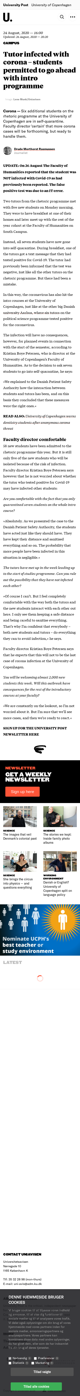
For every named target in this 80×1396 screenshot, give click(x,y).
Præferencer (48, 1358)
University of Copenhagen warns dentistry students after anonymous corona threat (39, 422)
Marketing (44, 1363)
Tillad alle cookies (36, 1386)
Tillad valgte (42, 1372)
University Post (15, 5)
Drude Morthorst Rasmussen (34, 149)
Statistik (21, 1363)
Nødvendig (22, 1358)
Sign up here (22, 791)
